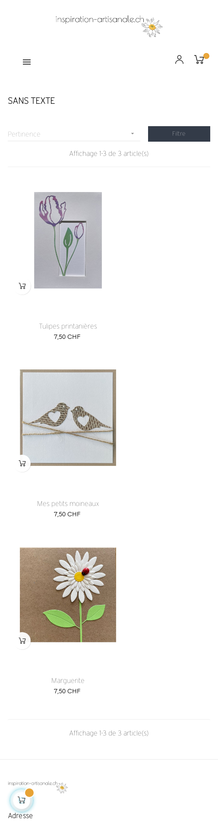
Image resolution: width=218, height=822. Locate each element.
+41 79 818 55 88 (31, 666)
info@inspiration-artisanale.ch (47, 657)
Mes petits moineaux (161, 303)
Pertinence (74, 133)
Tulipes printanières (56, 303)
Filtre (179, 133)
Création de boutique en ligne (109, 790)
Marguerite (56, 457)
